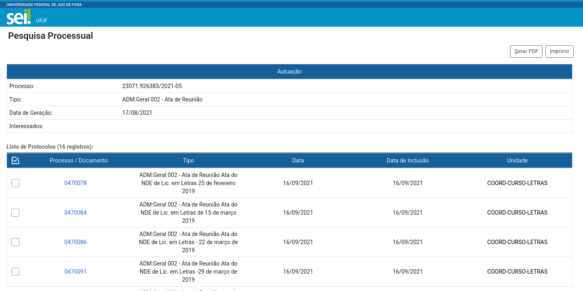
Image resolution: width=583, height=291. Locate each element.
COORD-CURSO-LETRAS (517, 183)
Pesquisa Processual (50, 35)
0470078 (75, 183)
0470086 (75, 242)
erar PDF (526, 51)
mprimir (560, 51)
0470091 (75, 271)
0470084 (75, 212)
